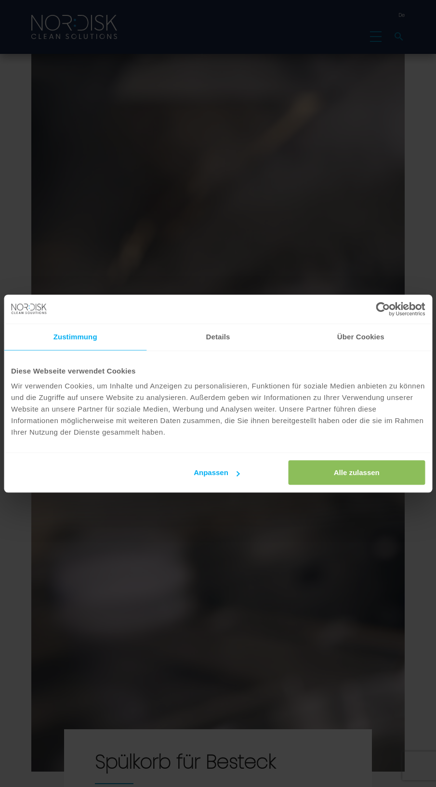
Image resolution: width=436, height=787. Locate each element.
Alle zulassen (357, 472)
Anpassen (217, 472)
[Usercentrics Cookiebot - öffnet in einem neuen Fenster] (383, 309)
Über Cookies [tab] (360, 337)
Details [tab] (218, 337)
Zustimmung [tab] (75, 337)
